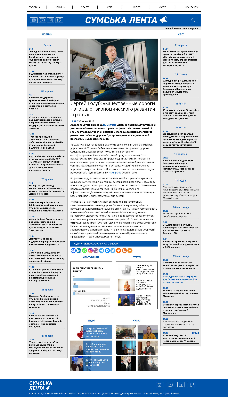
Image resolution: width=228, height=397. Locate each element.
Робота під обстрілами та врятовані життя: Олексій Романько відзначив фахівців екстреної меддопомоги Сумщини (45, 321)
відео (136, 7)
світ (110, 7)
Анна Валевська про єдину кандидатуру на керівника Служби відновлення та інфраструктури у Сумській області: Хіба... (144, 287)
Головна (34, 7)
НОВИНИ (47, 34)
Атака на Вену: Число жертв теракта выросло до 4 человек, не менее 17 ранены (179, 338)
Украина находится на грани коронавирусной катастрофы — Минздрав (180, 293)
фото (162, 7)
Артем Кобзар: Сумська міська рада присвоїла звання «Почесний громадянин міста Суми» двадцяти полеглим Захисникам (46, 225)
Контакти (192, 7)
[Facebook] (73, 250)
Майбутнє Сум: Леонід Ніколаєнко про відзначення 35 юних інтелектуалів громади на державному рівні (46, 189)
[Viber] (95, 250)
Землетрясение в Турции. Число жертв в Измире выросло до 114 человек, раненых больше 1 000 (180, 228)
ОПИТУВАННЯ (91, 257)
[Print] (118, 250)
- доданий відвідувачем (98, 306)
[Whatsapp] (84, 250)
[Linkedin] (78, 250)
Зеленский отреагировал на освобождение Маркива (177, 215)
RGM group (109, 124)
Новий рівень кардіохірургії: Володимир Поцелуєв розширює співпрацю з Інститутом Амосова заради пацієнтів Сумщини (179, 166)
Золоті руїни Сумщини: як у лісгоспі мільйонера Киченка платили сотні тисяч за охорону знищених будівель (47, 256)
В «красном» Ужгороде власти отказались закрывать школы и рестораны (178, 324)
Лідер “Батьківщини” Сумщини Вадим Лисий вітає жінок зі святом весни (97, 332)
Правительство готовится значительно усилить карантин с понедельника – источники (180, 265)
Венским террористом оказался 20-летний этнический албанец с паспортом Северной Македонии (181, 308)
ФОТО (136, 320)
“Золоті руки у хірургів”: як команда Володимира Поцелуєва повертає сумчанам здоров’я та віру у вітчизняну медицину (46, 348)
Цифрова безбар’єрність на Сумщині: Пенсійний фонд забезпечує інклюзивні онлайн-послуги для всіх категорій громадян (46, 302)
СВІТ (181, 34)
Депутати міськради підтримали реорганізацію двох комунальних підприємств (47, 241)
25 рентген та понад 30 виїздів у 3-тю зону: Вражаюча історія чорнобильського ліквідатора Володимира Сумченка (181, 114)
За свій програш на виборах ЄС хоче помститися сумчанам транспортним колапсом (97, 349)
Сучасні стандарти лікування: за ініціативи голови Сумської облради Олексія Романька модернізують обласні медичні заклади (46, 123)
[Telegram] (101, 250)
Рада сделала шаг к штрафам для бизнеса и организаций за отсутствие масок (180, 279)
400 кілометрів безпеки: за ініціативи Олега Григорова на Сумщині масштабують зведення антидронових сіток (46, 206)
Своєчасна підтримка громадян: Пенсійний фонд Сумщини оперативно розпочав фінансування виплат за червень (47, 103)
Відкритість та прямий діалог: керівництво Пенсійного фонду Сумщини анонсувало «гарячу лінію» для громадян (46, 77)
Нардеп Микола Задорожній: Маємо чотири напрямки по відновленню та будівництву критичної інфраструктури (143, 302)
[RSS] (124, 250)
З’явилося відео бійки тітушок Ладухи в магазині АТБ (97, 362)
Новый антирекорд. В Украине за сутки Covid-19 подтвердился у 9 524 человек (181, 244)
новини (60, 7)
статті (85, 7)
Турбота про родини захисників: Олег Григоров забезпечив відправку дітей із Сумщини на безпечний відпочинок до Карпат (46, 142)
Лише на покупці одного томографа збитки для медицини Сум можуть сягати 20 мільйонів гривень (145, 270)
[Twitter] (112, 250)
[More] (129, 250)
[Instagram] (90, 250)
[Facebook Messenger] (107, 250)
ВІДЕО (91, 320)
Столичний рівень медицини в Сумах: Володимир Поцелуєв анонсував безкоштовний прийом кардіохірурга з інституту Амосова (46, 275)
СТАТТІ (137, 257)
